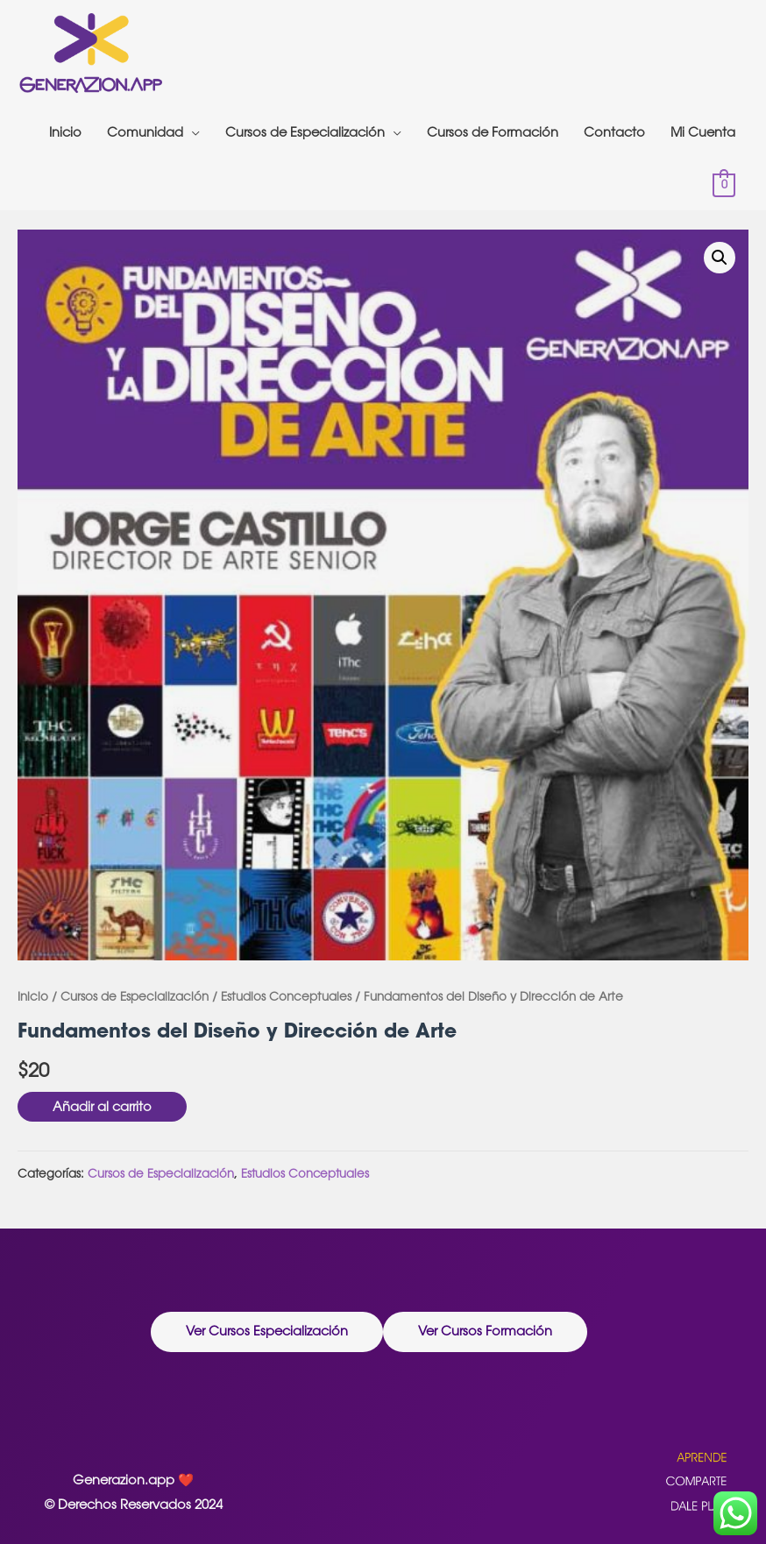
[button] (267, 1332)
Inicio (65, 131)
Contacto (614, 131)
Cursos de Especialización (305, 131)
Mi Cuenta (702, 131)
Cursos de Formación (492, 131)
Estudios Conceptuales (286, 996)
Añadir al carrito (102, 1106)
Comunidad (145, 131)
